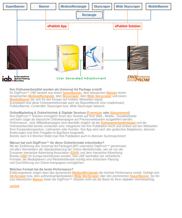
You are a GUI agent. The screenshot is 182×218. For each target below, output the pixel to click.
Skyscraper (70, 96)
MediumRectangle (41, 96)
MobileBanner (20, 99)
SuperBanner (72, 92)
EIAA (74, 152)
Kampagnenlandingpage (118, 122)
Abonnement (119, 112)
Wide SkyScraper (86, 176)
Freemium (95, 112)
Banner (112, 92)
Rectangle (89, 15)
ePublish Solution (127, 26)
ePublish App (57, 26)
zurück (14, 186)
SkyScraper (18, 176)
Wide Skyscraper (99, 96)
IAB (23, 156)
